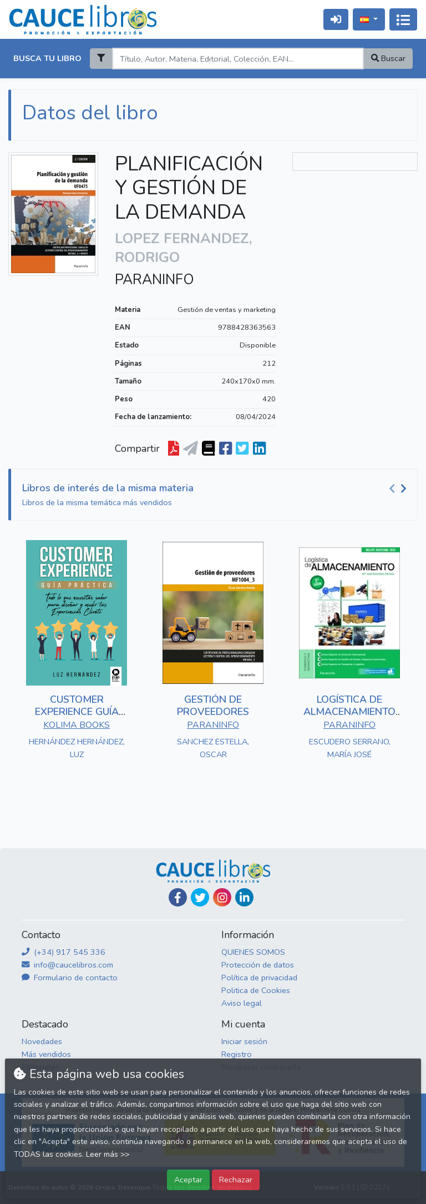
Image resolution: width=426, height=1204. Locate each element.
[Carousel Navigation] (399, 488)
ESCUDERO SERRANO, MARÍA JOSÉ (349, 748)
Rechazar (235, 1179)
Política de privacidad (259, 977)
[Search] (238, 58)
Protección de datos (257, 964)
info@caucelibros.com (67, 964)
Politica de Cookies (255, 990)
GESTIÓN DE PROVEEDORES (213, 705)
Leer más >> (107, 1154)
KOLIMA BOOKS (76, 725)
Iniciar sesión (244, 1041)
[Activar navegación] (403, 19)
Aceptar (188, 1179)
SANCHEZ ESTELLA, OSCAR (213, 748)
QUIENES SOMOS (253, 952)
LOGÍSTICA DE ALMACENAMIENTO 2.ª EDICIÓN (349, 711)
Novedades (42, 1041)
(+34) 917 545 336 (63, 952)
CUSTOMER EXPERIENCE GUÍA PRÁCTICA (77, 711)
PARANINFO (154, 279)
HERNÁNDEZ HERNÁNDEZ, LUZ (77, 748)
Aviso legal (241, 1003)
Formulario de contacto (70, 977)
